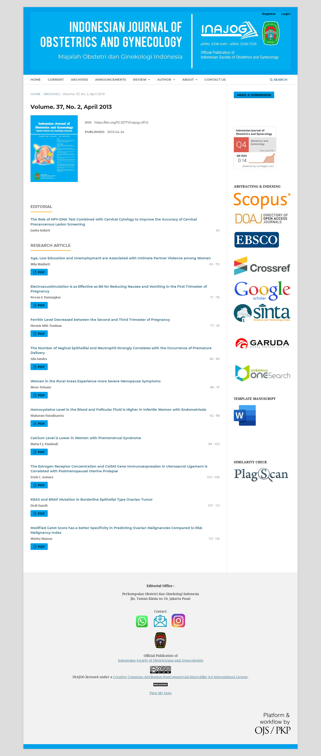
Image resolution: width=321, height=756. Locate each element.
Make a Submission (254, 95)
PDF (41, 272)
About (188, 79)
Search (278, 79)
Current (56, 79)
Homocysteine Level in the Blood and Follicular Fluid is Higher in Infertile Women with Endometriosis (118, 409)
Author (164, 79)
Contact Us (215, 79)
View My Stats (160, 693)
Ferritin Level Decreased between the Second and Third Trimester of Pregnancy (100, 320)
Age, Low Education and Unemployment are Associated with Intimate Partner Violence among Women (120, 258)
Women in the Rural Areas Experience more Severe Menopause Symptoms (95, 381)
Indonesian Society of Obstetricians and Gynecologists (160, 660)
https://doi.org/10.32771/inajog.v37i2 (121, 122)
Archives (79, 79)
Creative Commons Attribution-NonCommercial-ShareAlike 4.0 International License (180, 677)
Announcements (110, 79)
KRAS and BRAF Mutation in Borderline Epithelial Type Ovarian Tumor (91, 499)
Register (269, 14)
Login (286, 14)
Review (140, 79)
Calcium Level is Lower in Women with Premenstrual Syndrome (85, 438)
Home (35, 79)
